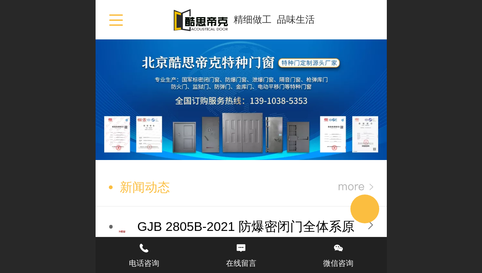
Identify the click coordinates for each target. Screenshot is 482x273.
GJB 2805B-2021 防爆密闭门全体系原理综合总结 (246, 236)
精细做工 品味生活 (274, 19)
